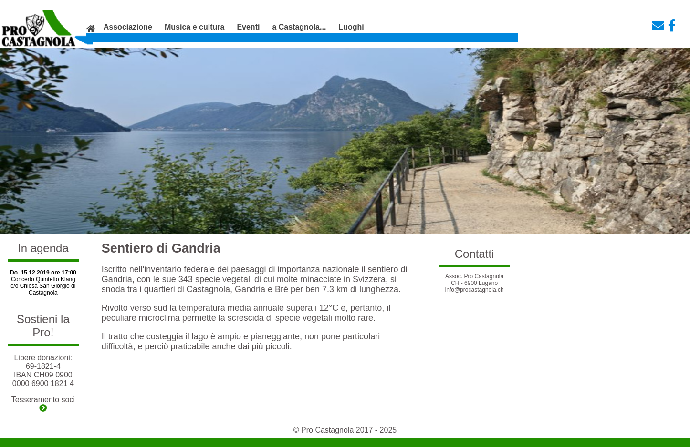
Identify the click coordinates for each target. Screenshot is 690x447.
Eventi (248, 27)
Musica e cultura (194, 27)
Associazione (128, 27)
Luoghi (351, 27)
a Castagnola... (299, 27)
